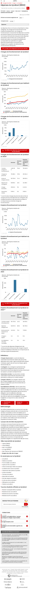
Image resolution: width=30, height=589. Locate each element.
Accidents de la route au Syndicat (10, 468)
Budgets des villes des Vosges (10, 453)
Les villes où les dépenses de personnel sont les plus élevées (14, 151)
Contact (26, 569)
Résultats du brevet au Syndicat (10, 493)
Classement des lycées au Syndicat (11, 470)
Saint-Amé (17, 10)
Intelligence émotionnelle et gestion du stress (12, 526)
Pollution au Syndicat (7, 484)
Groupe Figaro (10, 573)
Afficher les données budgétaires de (9, 17)
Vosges (14, 3)
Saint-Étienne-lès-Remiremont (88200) (12, 451)
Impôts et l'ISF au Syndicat (8, 464)
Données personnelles (13, 570)
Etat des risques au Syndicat (9, 478)
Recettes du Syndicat (6, 403)
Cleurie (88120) (6, 445)
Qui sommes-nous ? (6, 569)
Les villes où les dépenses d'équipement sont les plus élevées (14, 304)
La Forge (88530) (6, 449)
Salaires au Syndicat (7, 460)
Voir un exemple (25, 506)
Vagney (8, 10)
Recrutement (5, 570)
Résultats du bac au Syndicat (9, 491)
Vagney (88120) (6, 443)
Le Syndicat (19, 3)
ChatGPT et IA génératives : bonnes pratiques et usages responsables (11, 516)
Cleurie (12, 10)
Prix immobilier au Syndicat (9, 462)
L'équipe (12, 569)
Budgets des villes (7, 3)
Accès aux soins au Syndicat (9, 480)
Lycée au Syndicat (6, 472)
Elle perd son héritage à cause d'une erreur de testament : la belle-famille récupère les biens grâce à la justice (15, 557)
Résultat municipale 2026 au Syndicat (11, 489)
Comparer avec (4, 20)
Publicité (22, 569)
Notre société (17, 569)
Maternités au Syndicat (8, 476)
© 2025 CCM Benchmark (18, 573)
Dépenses (3, 24)
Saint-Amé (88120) (7, 447)
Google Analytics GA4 (7, 521)
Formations (6, 512)
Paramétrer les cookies (22, 570)
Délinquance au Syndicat (8, 482)
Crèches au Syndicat (7, 474)
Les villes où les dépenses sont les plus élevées (15, 48)
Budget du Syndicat (22, 403)
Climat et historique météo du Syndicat (12, 466)
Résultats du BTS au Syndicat (9, 495)
